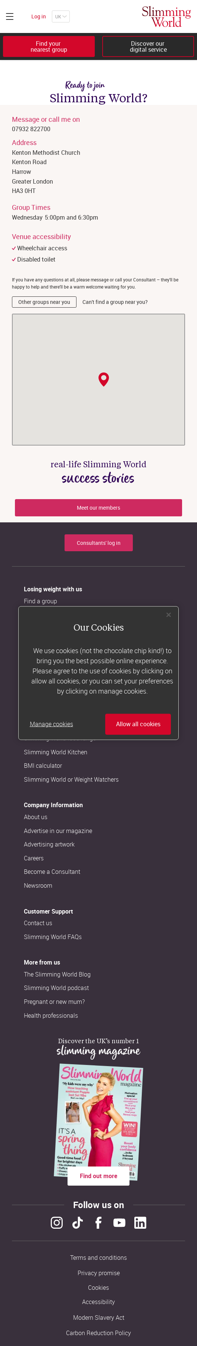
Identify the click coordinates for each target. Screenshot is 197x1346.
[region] (98, 673)
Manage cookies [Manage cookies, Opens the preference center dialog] (51, 724)
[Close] (168, 615)
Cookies (98, 1287)
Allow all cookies (138, 724)
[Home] (166, 16)
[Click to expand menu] (9, 16)
